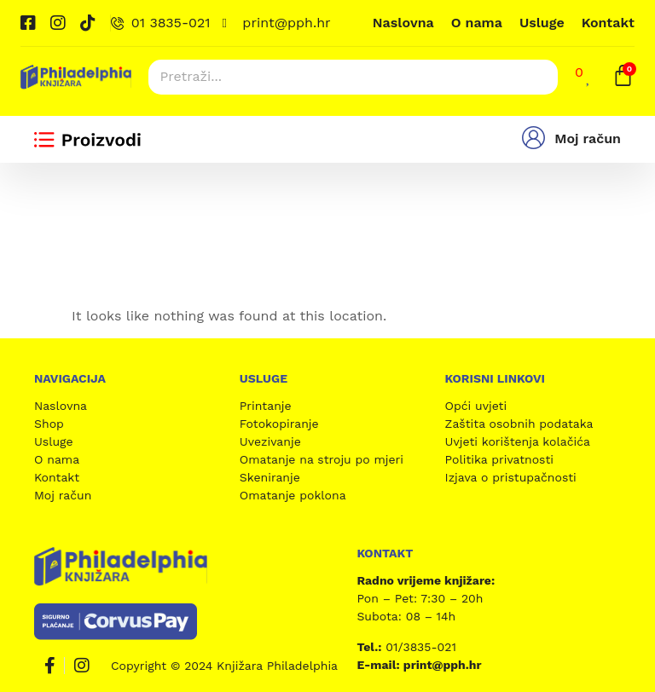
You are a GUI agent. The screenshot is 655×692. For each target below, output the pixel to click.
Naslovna (403, 22)
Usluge (542, 22)
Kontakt (608, 22)
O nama (476, 22)
